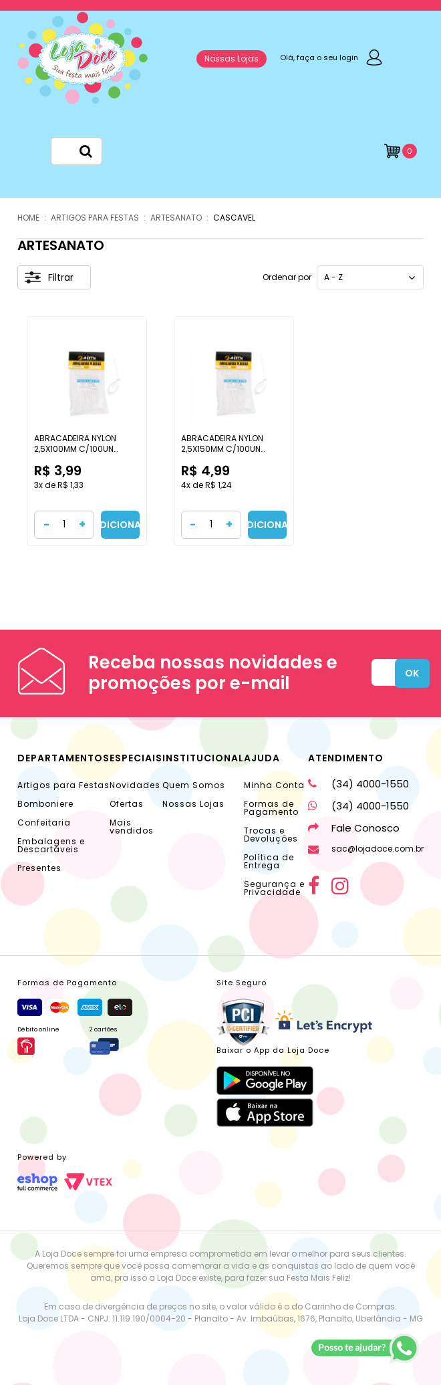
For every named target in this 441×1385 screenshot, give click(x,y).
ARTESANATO (176, 217)
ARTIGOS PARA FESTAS (95, 217)
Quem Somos (193, 785)
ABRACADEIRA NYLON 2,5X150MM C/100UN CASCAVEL (222, 448)
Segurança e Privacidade (274, 888)
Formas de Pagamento (271, 807)
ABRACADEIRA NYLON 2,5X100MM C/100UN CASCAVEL (75, 448)
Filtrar (49, 277)
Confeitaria (44, 822)
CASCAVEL (234, 217)
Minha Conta (274, 785)
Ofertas (127, 803)
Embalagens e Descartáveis (51, 845)
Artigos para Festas (63, 785)
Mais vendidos (132, 826)
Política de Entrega (269, 861)
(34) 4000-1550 (358, 784)
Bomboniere (45, 803)
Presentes (39, 868)
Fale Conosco (354, 828)
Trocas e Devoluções (271, 834)
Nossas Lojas (231, 58)
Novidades (135, 785)
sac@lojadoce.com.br (366, 848)
